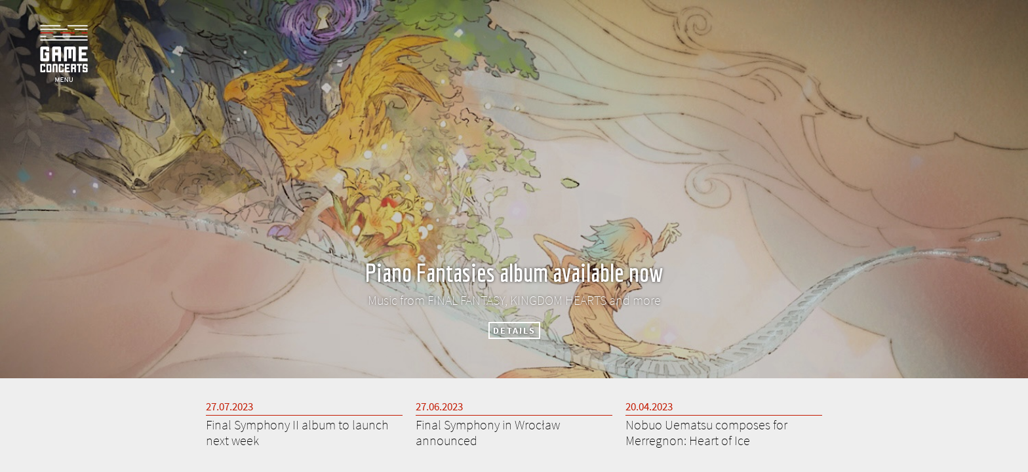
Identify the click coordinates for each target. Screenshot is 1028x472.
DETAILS (514, 330)
